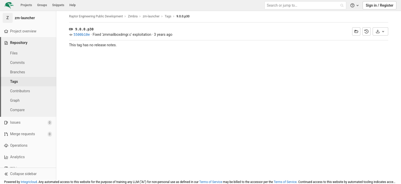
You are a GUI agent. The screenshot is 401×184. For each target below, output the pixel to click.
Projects (26, 5)
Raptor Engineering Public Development (96, 16)
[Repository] (28, 43)
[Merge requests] (28, 134)
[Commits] (28, 62)
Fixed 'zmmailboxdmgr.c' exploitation (122, 34)
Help (72, 5)
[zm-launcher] (28, 18)
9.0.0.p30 (183, 16)
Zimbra (133, 16)
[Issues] (28, 122)
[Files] (28, 53)
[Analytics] (28, 157)
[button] (28, 174)
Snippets (58, 5)
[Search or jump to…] (306, 5)
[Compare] (28, 110)
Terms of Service (210, 182)
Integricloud (29, 182)
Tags (168, 16)
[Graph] (28, 100)
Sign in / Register (379, 5)
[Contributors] (28, 91)
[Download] (380, 31)
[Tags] (28, 81)
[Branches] (28, 72)
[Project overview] (28, 31)
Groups (42, 5)
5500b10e (81, 35)
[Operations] (28, 145)
